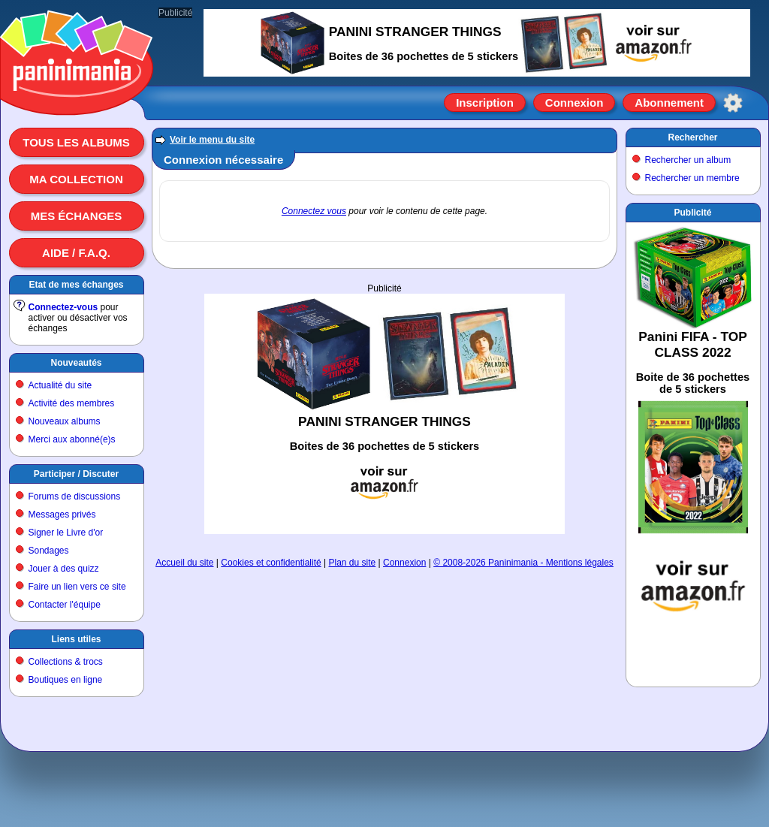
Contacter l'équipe (65, 604)
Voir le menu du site (212, 139)
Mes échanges (76, 216)
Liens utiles (76, 639)
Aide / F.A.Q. (76, 252)
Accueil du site (184, 562)
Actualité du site (60, 385)
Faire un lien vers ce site (77, 586)
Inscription (485, 102)
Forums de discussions (75, 496)
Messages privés (62, 514)
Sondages (49, 550)
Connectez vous (314, 211)
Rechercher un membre (692, 178)
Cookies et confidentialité (271, 562)
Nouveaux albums (65, 421)
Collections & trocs (66, 661)
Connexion (574, 102)
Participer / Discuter (76, 474)
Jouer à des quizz (64, 568)
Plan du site (352, 562)
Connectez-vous (63, 307)
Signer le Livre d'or (66, 532)
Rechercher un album (688, 160)
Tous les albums (76, 142)
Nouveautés (75, 363)
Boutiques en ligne (66, 680)
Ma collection (75, 179)
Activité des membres (72, 403)
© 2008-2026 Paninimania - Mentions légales (523, 562)
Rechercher (692, 137)
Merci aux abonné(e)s (72, 439)
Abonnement (669, 102)
